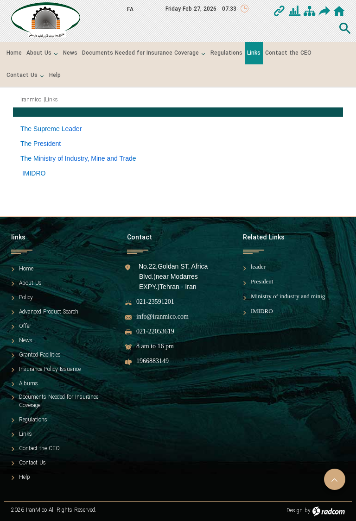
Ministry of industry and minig (288, 296)
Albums (28, 384)
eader (73, 128)
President (262, 281)
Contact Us (32, 463)
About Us (30, 283)
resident (49, 143)
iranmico (30, 99)
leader (258, 266)
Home (26, 269)
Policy (26, 298)
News (25, 341)
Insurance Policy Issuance (50, 369)
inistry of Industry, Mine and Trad (86, 158)
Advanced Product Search (48, 312)
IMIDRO (262, 311)
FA (130, 9)
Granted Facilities (40, 355)
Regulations (33, 420)
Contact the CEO (39, 449)
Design (294, 510)
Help (24, 477)
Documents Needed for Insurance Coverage (58, 401)
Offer (25, 326)
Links (25, 434)
